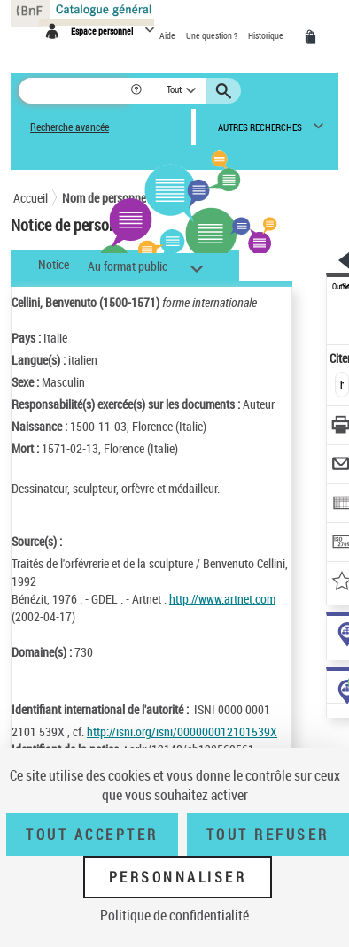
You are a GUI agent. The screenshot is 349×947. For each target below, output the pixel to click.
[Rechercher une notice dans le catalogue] (74, 91)
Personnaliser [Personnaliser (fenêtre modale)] (178, 877)
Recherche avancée (69, 127)
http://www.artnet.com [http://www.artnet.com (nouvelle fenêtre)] (222, 598)
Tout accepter (92, 834)
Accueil (30, 197)
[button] (137, 91)
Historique (266, 35)
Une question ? (212, 35)
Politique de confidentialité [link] (174, 915)
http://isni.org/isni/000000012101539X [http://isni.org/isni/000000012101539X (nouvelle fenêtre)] (182, 731)
